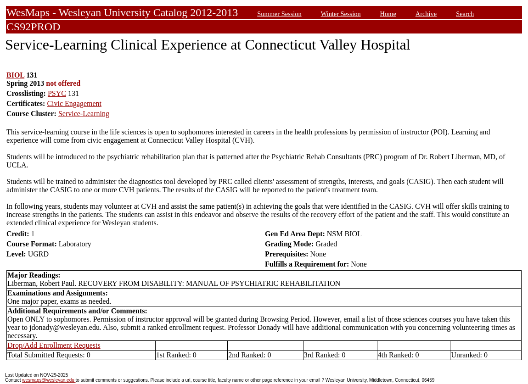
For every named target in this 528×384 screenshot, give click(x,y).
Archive (426, 13)
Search (465, 13)
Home (388, 13)
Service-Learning (83, 113)
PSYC (57, 93)
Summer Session (279, 13)
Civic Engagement (74, 103)
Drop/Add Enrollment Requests (54, 345)
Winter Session (341, 13)
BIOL (15, 75)
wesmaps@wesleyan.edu (48, 380)
